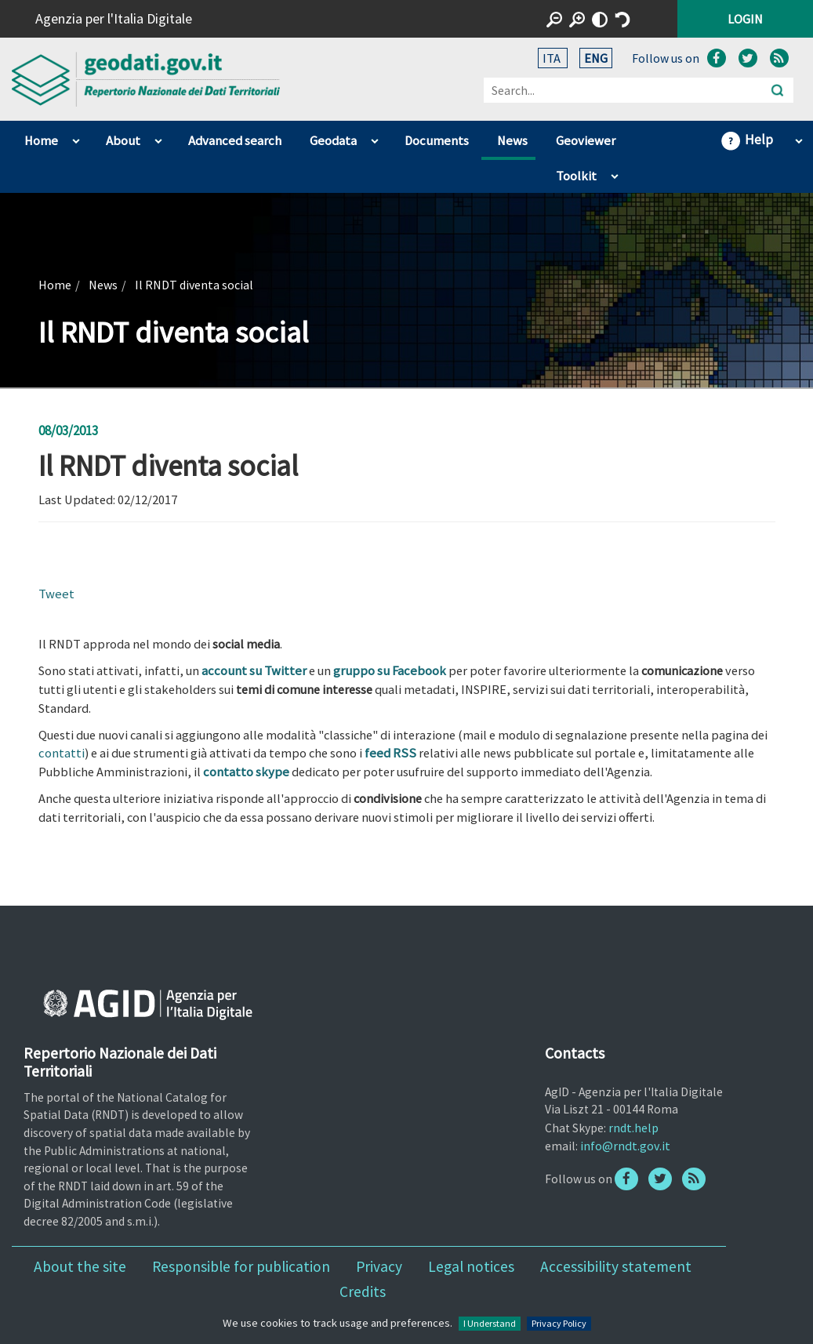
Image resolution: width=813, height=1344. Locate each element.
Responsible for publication (241, 1266)
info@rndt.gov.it (625, 1145)
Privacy (379, 1266)
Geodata (333, 141)
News (512, 141)
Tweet (56, 594)
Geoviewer (585, 141)
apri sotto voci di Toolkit (614, 172)
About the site (80, 1266)
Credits (362, 1291)
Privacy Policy (559, 1323)
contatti (61, 753)
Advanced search (234, 141)
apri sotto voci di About (158, 137)
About (123, 141)
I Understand (489, 1323)
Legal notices (471, 1266)
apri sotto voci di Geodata (374, 137)
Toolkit (576, 176)
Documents (437, 141)
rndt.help (633, 1127)
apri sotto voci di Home (75, 137)
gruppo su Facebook (389, 671)
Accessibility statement (615, 1266)
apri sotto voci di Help (798, 137)
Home (41, 141)
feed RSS (390, 753)
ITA (553, 58)
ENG (596, 58)
